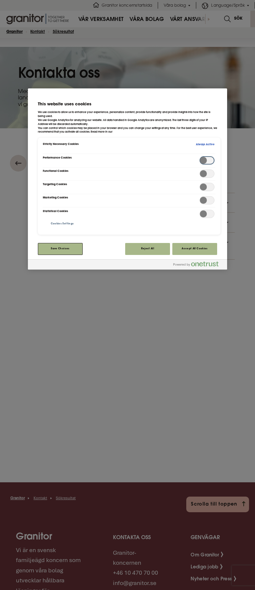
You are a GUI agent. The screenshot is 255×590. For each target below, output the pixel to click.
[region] (127, 179)
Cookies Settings (62, 224)
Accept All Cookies (195, 249)
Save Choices (60, 249)
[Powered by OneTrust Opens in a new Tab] (198, 265)
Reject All (147, 249)
